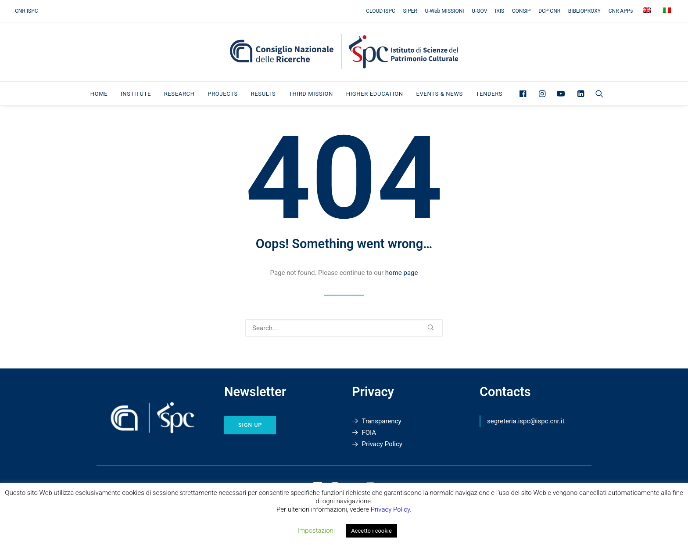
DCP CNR (549, 11)
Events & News (439, 93)
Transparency (381, 421)
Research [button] (179, 93)
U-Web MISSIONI (444, 11)
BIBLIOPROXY (584, 11)
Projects (223, 93)
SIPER (410, 11)
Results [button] (263, 93)
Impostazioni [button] (316, 530)
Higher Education (374, 93)
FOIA (369, 433)
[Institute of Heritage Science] (344, 51)
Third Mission (311, 93)
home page (401, 273)
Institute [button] (136, 93)
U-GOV (479, 11)
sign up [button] (250, 425)
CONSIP (521, 11)
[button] (525, 93)
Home (99, 93)
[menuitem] (382, 11)
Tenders (489, 93)
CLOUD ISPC (380, 11)
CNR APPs (621, 11)
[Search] (344, 328)
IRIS (499, 11)
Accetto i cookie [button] (371, 530)
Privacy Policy (382, 444)
